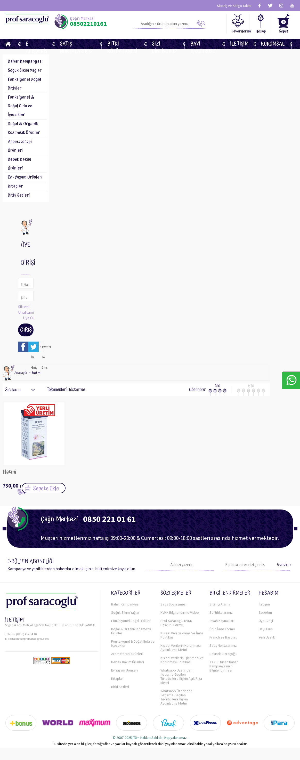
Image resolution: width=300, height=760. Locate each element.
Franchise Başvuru (223, 637)
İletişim (239, 44)
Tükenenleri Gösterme (62, 390)
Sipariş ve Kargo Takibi (234, 5)
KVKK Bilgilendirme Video (179, 612)
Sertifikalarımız (221, 612)
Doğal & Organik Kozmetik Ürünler (131, 631)
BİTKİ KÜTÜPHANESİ (122, 44)
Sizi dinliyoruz (164, 44)
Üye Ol (28, 318)
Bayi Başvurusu (202, 44)
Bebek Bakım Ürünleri (19, 164)
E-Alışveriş (36, 44)
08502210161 (88, 24)
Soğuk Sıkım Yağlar (25, 70)
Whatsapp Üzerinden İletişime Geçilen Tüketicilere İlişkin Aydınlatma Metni (176, 697)
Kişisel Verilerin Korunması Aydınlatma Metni (180, 647)
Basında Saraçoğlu (223, 653)
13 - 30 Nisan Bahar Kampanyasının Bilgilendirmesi (223, 666)
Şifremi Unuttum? (26, 309)
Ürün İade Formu (222, 629)
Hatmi (9, 472)
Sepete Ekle (46, 488)
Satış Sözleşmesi (173, 604)
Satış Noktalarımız (76, 44)
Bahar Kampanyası (25, 61)
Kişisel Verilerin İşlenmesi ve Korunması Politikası (182, 660)
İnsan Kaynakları (221, 620)
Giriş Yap (26, 331)
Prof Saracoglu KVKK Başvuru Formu (176, 622)
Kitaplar (15, 186)
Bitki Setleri (19, 195)
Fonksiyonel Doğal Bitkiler (131, 620)
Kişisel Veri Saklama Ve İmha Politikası (182, 635)
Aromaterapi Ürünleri (20, 146)
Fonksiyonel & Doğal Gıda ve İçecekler (133, 643)
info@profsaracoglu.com (32, 639)
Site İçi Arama (219, 604)
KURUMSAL (273, 44)
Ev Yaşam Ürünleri (124, 670)
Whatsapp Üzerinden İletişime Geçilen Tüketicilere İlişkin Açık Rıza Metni (181, 676)
